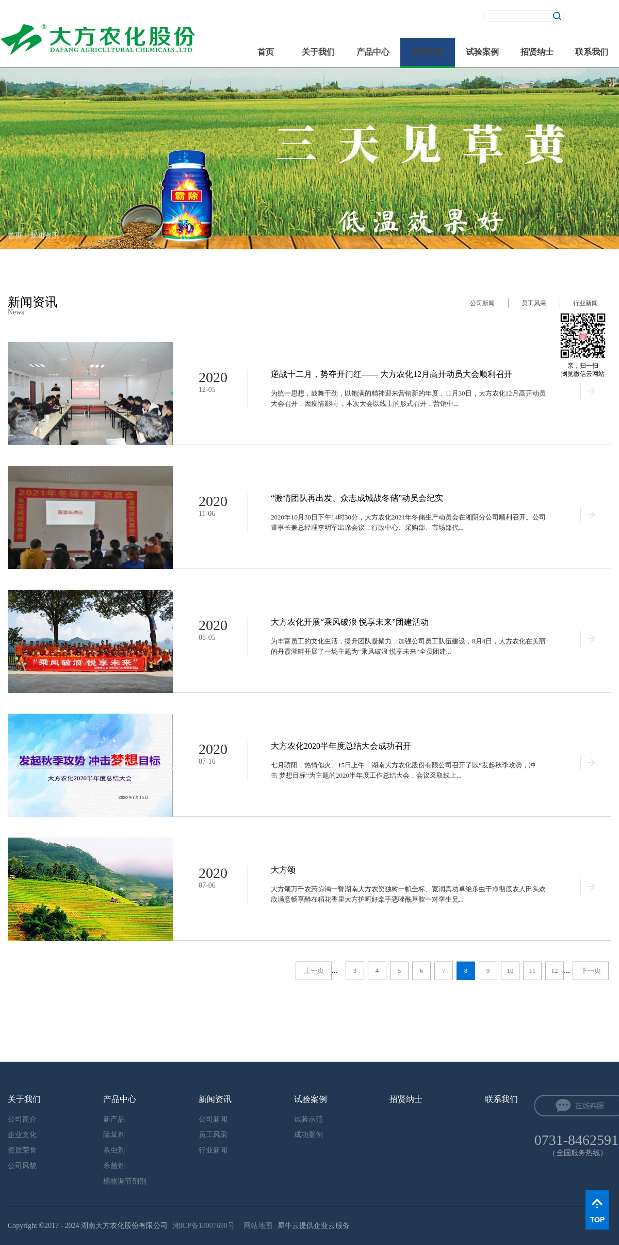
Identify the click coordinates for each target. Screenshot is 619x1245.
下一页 (591, 970)
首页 (265, 52)
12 (554, 970)
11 (532, 970)
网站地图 (256, 1226)
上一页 (314, 970)
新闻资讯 (44, 236)
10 (510, 970)
